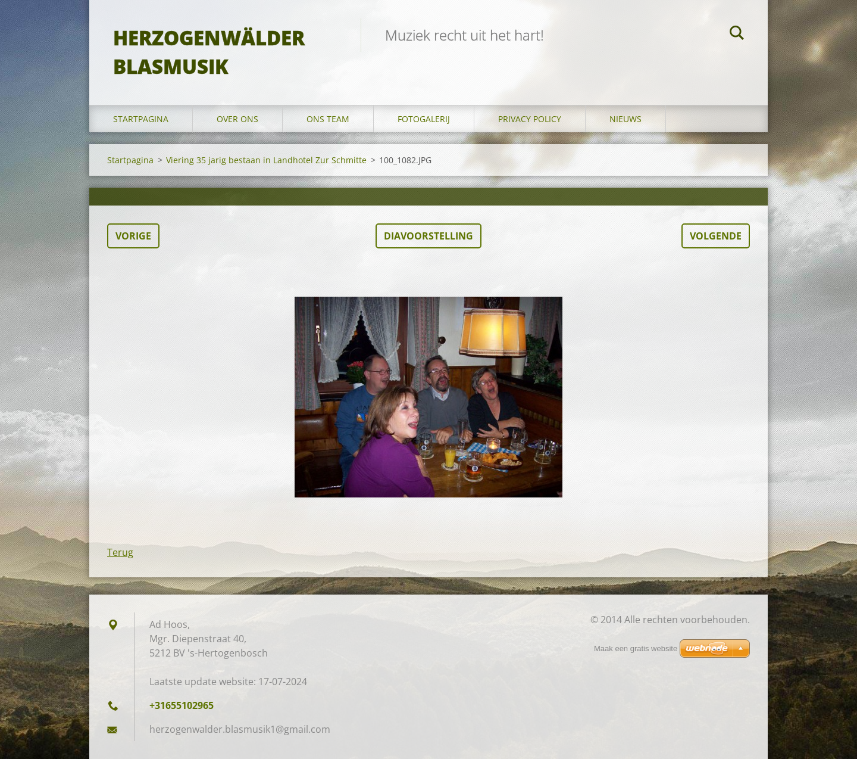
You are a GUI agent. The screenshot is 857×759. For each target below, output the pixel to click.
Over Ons (237, 119)
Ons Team (327, 119)
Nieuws (625, 119)
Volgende (716, 235)
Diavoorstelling (428, 235)
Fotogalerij (424, 119)
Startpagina (140, 119)
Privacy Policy (529, 119)
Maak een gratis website (635, 648)
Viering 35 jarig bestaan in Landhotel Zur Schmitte (266, 160)
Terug (120, 552)
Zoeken (737, 34)
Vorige (133, 235)
